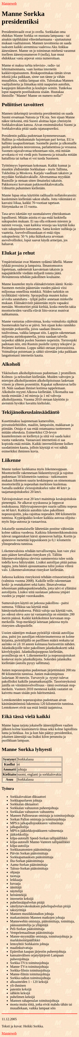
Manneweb (9, 3)
